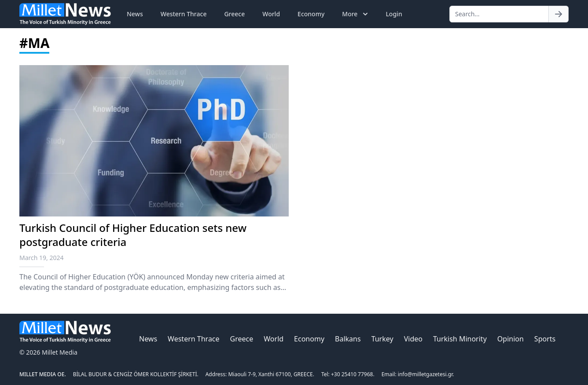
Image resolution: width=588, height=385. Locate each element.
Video (413, 339)
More (356, 14)
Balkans (348, 339)
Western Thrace (184, 14)
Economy (311, 14)
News (135, 14)
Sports (544, 339)
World (271, 14)
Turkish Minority (460, 339)
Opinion (510, 339)
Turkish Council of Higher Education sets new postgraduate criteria (132, 234)
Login (394, 14)
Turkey (382, 339)
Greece (234, 14)
